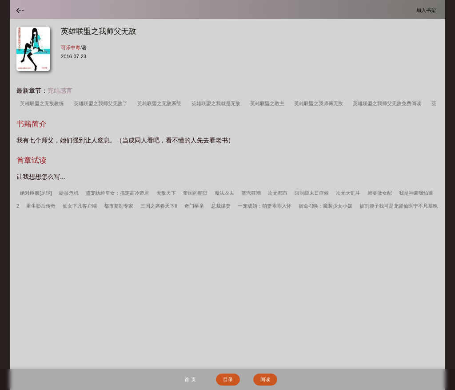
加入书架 (427, 10)
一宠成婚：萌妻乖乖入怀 (264, 206)
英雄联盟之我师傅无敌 (320, 103)
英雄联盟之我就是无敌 (217, 103)
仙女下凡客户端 (80, 206)
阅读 (265, 379)
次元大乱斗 (348, 193)
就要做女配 (379, 193)
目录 (228, 379)
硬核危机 (69, 193)
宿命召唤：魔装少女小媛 (325, 206)
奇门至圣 (194, 206)
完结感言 (60, 90)
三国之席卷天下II (158, 206)
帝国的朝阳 (195, 193)
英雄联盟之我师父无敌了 (102, 103)
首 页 (190, 379)
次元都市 (277, 193)
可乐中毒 (70, 47)
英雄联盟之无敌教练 (43, 103)
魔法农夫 (224, 193)
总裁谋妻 (221, 206)
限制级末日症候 (312, 193)
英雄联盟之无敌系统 (160, 103)
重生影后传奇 (41, 206)
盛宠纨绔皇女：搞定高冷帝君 (117, 193)
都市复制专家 (118, 206)
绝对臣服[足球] (36, 193)
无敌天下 (166, 193)
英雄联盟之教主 (268, 103)
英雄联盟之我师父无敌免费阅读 (388, 103)
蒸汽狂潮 (251, 193)
